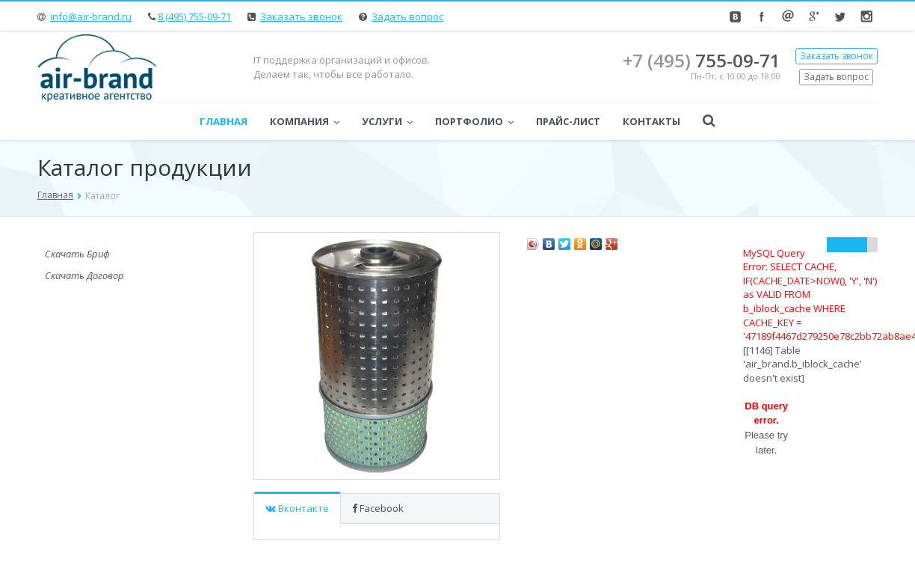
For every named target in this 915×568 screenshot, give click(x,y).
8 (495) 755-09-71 (194, 16)
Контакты (651, 121)
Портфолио (474, 121)
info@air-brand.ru (91, 16)
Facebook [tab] (378, 508)
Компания (304, 121)
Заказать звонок (301, 16)
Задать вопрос (407, 16)
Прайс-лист (568, 121)
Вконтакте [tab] (297, 508)
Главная (223, 121)
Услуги (387, 121)
